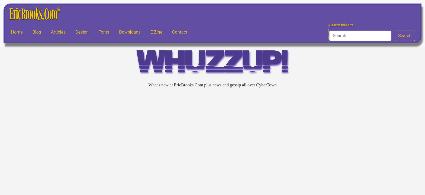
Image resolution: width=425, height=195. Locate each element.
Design (82, 32)
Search (404, 35)
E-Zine (156, 32)
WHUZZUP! (212, 64)
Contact (179, 32)
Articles (58, 32)
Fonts (103, 32)
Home (17, 32)
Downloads (129, 32)
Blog (37, 32)
